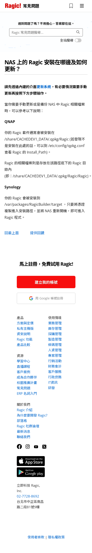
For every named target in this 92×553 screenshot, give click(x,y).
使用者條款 (36, 537)
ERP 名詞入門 (27, 393)
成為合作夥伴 (27, 377)
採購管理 (55, 334)
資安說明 (23, 334)
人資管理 (55, 350)
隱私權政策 (56, 537)
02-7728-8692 (28, 496)
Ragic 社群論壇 (28, 426)
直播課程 (23, 366)
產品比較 (23, 344)
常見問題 (23, 388)
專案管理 (55, 355)
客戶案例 (23, 372)
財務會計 (55, 366)
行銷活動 (55, 361)
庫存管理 (55, 328)
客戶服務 (55, 371)
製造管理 (55, 339)
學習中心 (23, 361)
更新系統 (44, 86)
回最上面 (11, 232)
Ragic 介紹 (24, 410)
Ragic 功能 (24, 339)
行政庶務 (55, 377)
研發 (51, 388)
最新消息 (23, 431)
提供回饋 (37, 232)
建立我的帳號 (46, 282)
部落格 (22, 420)
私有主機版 (25, 328)
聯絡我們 (23, 437)
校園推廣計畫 (27, 382)
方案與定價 (25, 323)
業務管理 (55, 323)
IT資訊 (53, 382)
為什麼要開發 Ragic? (32, 415)
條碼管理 (55, 344)
